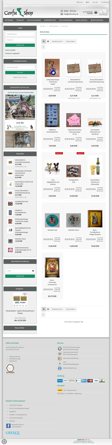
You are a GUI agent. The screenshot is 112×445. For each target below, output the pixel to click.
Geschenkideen (65, 20)
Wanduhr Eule (52, 230)
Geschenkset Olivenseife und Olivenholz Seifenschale (95, 132)
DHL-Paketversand (70, 390)
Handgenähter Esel (74, 181)
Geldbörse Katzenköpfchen (52, 131)
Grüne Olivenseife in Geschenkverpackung (96, 81)
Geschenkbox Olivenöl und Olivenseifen (95, 182)
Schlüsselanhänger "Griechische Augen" (52, 82)
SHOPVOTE (67, 347)
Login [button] (95, 2)
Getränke (9, 20)
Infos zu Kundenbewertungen (19, 408)
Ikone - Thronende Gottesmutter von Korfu (52, 282)
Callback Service (14, 356)
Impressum (13, 361)
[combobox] (57, 41)
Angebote (12, 411)
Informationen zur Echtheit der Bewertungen (83, 442)
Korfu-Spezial (82, 20)
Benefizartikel (97, 20)
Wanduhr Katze (73, 230)
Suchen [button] (80, 2)
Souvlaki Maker (34, 20)
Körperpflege (50, 20)
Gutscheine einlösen (16, 418)
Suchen (20, 72)
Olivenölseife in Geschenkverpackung (75, 81)
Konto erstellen (10, 50)
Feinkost (20, 20)
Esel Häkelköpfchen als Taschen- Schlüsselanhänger (52, 182)
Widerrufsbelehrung (69, 368)
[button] (87, 2)
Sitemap (12, 421)
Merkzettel (105, 2)
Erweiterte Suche (20, 77)
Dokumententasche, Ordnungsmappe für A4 (74, 132)
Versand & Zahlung (15, 405)
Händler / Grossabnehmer (18, 415)
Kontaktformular (15, 359)
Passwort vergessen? (12, 53)
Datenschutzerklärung (70, 358)
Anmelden (20, 45)
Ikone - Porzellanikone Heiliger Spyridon (95, 232)
